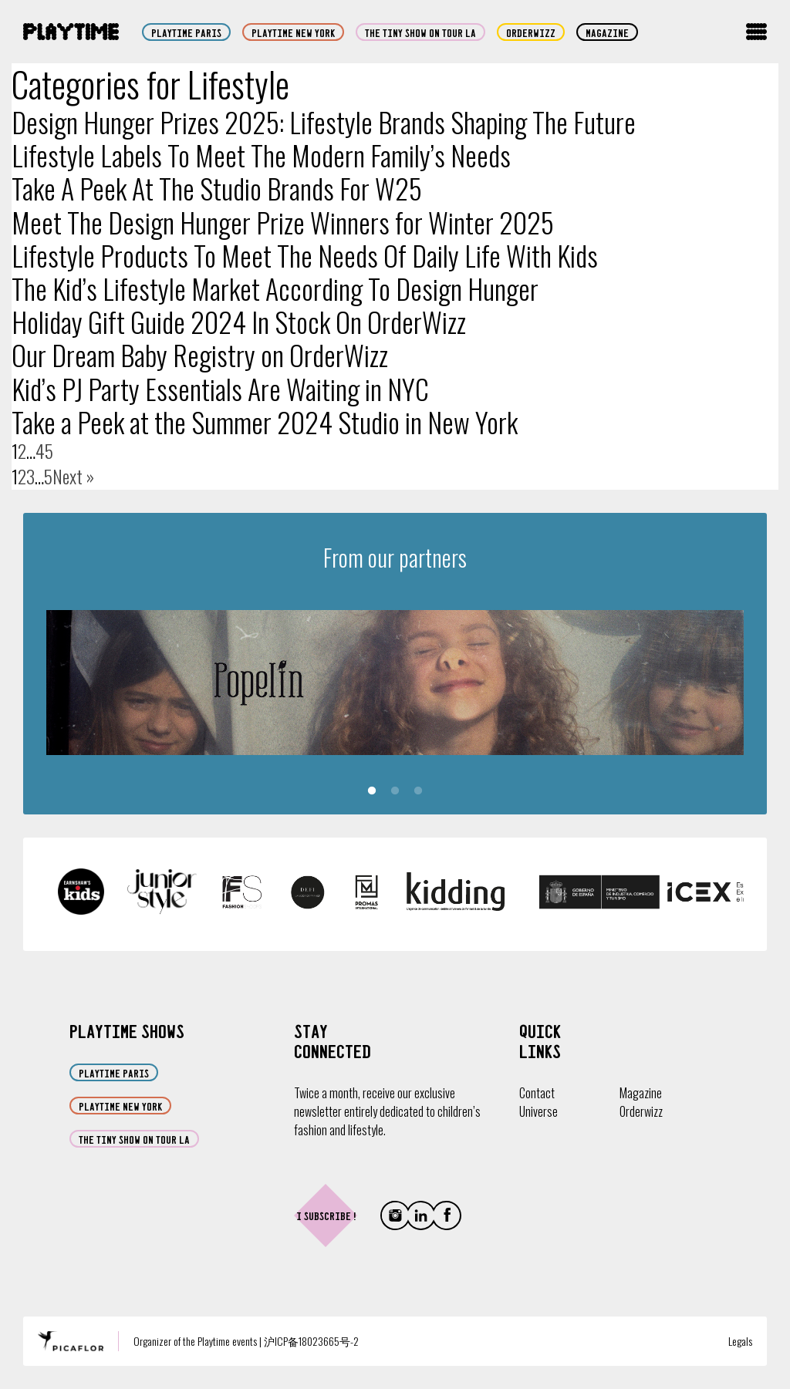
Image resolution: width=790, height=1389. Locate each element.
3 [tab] (418, 791)
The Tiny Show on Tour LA (420, 32)
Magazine (607, 32)
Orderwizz (641, 1111)
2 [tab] (395, 791)
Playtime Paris (186, 32)
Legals (740, 1341)
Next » (73, 477)
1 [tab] (372, 791)
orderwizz (530, 32)
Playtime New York (293, 32)
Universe (538, 1111)
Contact (537, 1093)
